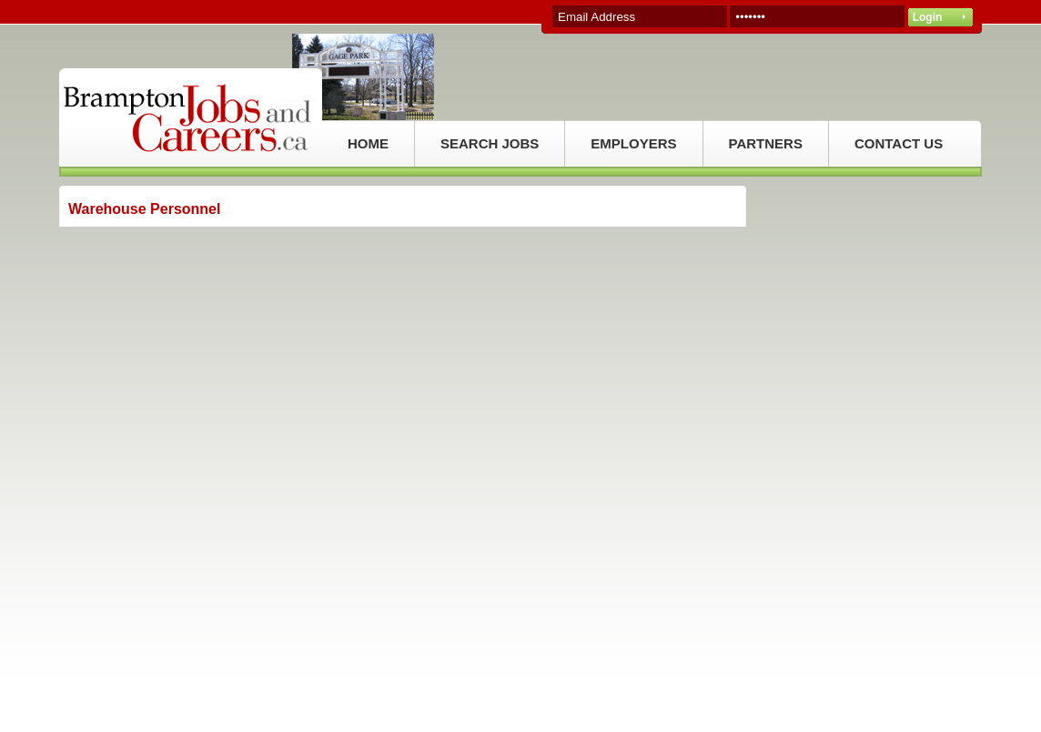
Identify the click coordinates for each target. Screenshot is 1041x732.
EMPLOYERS (633, 143)
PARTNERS (766, 143)
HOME (368, 143)
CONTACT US (898, 143)
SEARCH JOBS (489, 143)
